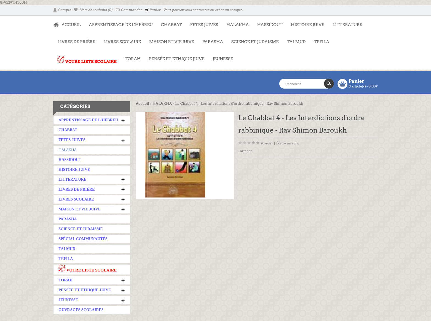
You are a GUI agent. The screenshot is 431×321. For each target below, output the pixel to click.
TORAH (131, 56)
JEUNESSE (221, 56)
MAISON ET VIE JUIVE (169, 39)
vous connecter (196, 10)
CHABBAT (171, 24)
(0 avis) (267, 143)
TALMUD (296, 41)
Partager (245, 151)
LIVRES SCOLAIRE (120, 39)
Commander (129, 10)
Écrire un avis (287, 143)
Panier (153, 10)
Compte (62, 10)
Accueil (142, 103)
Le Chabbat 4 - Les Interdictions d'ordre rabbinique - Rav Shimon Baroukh (239, 103)
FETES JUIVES (202, 22)
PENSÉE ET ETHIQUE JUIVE (175, 56)
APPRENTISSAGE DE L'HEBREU (119, 22)
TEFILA (321, 41)
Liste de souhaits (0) (93, 10)
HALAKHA (237, 24)
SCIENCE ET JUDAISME (254, 41)
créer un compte (228, 10)
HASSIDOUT (270, 24)
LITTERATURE (345, 22)
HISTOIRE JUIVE (307, 24)
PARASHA (212, 41)
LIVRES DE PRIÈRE (74, 39)
